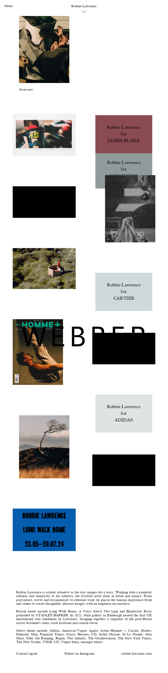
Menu (8, 6)
